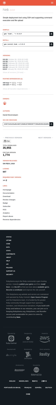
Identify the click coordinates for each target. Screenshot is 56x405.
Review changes (9, 200)
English (12, 381)
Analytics (6, 213)
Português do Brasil (12, 387)
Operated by (12, 334)
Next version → (45, 138)
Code (8, 244)
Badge (5, 203)
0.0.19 (5, 59)
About (8, 257)
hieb (6, 10)
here (18, 317)
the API (17, 287)
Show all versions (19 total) (13, 72)
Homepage (7, 190)
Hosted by (46, 333)
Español (38, 387)
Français (27, 387)
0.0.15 (5, 67)
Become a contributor (14, 290)
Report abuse (8, 216)
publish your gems (26, 284)
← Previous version (12, 138)
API (7, 264)
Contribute (10, 254)
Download (7, 196)
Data (8, 247)
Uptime (8, 240)
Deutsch (48, 387)
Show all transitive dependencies (15, 89)
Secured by (37, 365)
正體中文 (44, 381)
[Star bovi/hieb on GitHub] (7, 141)
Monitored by (28, 349)
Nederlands (23, 381)
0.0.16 (5, 65)
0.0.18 (5, 61)
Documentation (8, 193)
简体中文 (35, 381)
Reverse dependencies (11, 219)
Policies (9, 267)
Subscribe (7, 206)
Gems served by (45, 349)
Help (8, 261)
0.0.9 (5, 69)
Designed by (28, 333)
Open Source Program (39, 297)
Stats (8, 250)
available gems (43, 287)
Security (9, 274)
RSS (4, 210)
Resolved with (11, 349)
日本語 (28, 394)
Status (8, 237)
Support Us (10, 271)
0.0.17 (5, 63)
